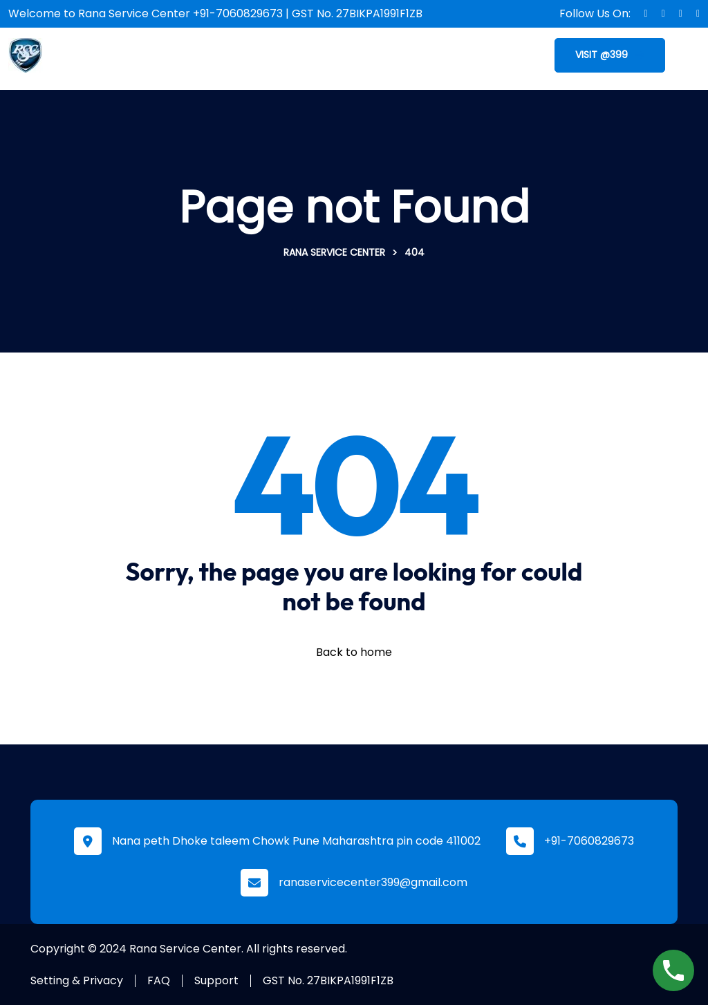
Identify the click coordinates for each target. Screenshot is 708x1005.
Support (216, 980)
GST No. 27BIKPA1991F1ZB (328, 980)
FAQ (158, 980)
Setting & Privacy (76, 980)
